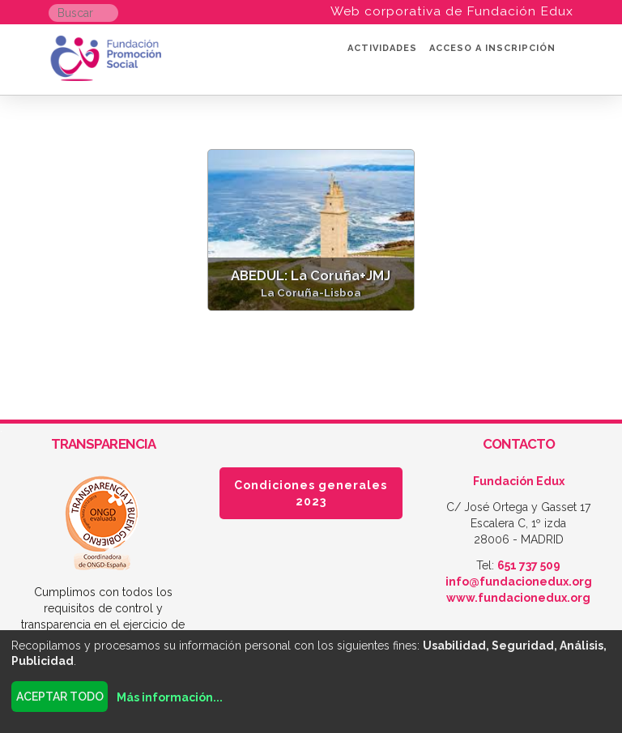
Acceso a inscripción (492, 48)
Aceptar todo (60, 696)
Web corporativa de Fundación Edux (451, 11)
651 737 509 (528, 565)
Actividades (382, 48)
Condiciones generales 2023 (310, 493)
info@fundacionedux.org (518, 581)
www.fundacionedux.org (518, 597)
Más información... (170, 697)
